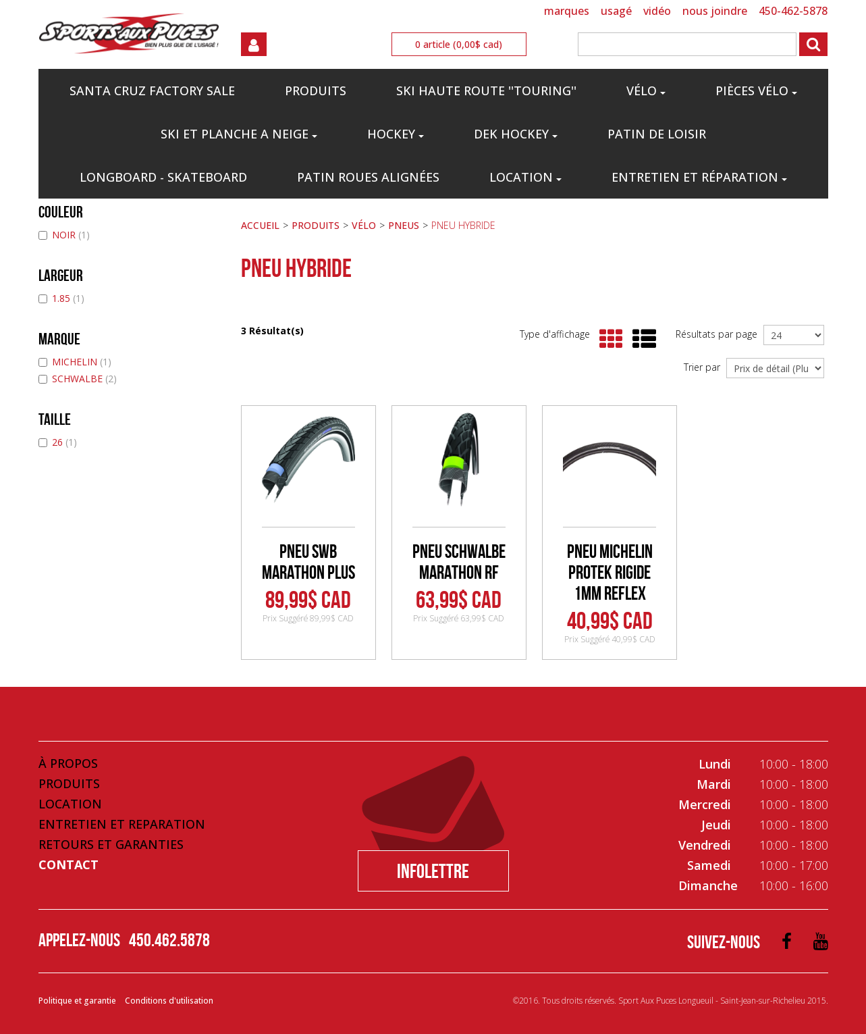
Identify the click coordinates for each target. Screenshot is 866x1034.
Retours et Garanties (111, 844)
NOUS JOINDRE (714, 10)
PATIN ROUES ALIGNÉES (368, 177)
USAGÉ (616, 10)
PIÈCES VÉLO (756, 90)
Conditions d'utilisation (169, 1000)
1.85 (61, 298)
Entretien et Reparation (121, 824)
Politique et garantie (77, 1000)
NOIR (64, 234)
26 (57, 442)
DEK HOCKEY (516, 134)
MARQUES (566, 10)
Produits (69, 783)
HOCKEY (395, 134)
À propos (68, 763)
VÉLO (646, 90)
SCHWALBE (77, 378)
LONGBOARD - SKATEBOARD (163, 177)
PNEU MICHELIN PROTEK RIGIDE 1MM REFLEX (610, 572)
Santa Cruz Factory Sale (152, 90)
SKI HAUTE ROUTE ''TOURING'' (486, 90)
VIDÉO (657, 10)
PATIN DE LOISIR (656, 134)
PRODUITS (315, 90)
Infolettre (433, 871)
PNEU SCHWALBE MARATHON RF (459, 562)
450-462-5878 (793, 10)
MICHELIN (74, 361)
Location (525, 177)
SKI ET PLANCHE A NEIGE (239, 134)
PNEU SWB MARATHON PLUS (308, 562)
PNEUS (403, 225)
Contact (68, 864)
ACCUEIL (260, 225)
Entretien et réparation (699, 177)
